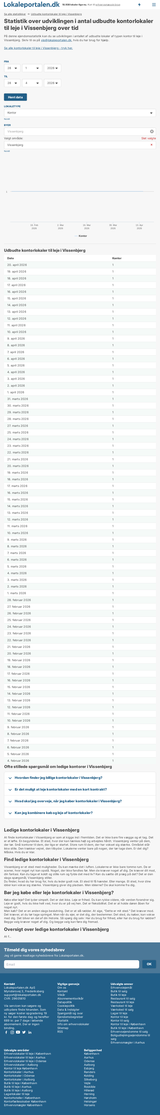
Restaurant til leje (122, 1002)
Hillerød (89, 1090)
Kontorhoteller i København (22, 1097)
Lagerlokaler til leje (16, 1094)
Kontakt (62, 991)
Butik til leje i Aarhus (18, 1086)
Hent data (15, 97)
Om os (61, 987)
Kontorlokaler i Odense (19, 1075)
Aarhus (89, 1057)
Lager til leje (119, 1013)
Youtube (18, 1032)
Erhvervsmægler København (23, 1105)
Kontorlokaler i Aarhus (19, 1072)
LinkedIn (29, 1032)
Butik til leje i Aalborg (18, 1090)
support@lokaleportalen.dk (22, 994)
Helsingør (90, 1101)
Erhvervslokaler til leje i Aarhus (24, 1057)
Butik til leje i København (127, 1028)
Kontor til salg (120, 1020)
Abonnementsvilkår (70, 998)
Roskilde (90, 1086)
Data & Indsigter (68, 1009)
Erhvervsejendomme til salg (129, 1031)
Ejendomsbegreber (70, 1016)
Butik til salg (119, 991)
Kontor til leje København (20, 1068)
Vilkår (61, 994)
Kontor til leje (119, 1016)
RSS (60, 1031)
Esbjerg (89, 1068)
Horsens (89, 1105)
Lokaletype (12, 106)
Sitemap (62, 1028)
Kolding (89, 1075)
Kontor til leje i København (128, 1024)
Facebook (6, 1032)
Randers (89, 1072)
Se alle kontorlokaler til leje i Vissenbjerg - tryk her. (38, 48)
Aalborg (89, 1064)
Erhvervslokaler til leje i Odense (25, 1061)
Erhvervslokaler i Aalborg (21, 1064)
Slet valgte (148, 138)
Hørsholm (90, 1097)
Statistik (62, 1020)
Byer (7, 125)
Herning (89, 1094)
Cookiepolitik (66, 1005)
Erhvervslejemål (121, 987)
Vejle (87, 1083)
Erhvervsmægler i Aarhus (128, 1042)
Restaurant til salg (123, 998)
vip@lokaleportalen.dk (56, 40)
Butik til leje (118, 994)
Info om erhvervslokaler (73, 1024)
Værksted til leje (122, 1005)
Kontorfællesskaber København (25, 1101)
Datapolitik (64, 1002)
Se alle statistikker (15, 14)
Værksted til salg (122, 1009)
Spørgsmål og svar (70, 1013)
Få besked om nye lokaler (139, 4)
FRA (6, 61)
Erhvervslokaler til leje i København (27, 1053)
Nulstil (7, 119)
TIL (6, 76)
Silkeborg (90, 1079)
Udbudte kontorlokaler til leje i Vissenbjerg (56, 14)
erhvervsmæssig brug (108, 4)
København (91, 1053)
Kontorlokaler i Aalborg (19, 1079)
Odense (89, 1061)
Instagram (12, 1032)
